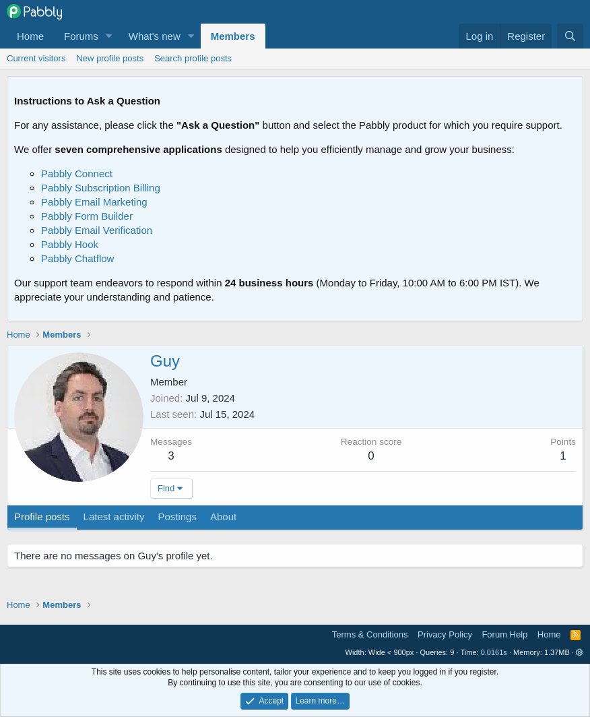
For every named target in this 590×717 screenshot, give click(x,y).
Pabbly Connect (76, 173)
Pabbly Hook (69, 244)
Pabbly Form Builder (87, 216)
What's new (155, 36)
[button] (109, 36)
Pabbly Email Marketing (94, 202)
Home (30, 36)
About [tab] (223, 516)
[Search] (570, 36)
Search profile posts (193, 58)
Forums (81, 36)
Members (233, 36)
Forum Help (504, 634)
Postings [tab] (177, 516)
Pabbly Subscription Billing (100, 187)
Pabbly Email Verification (96, 230)
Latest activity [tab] (114, 516)
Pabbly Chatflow (77, 258)
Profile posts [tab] (42, 516)
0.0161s (494, 652)
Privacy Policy (445, 634)
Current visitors (36, 58)
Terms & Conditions (370, 634)
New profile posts (109, 58)
